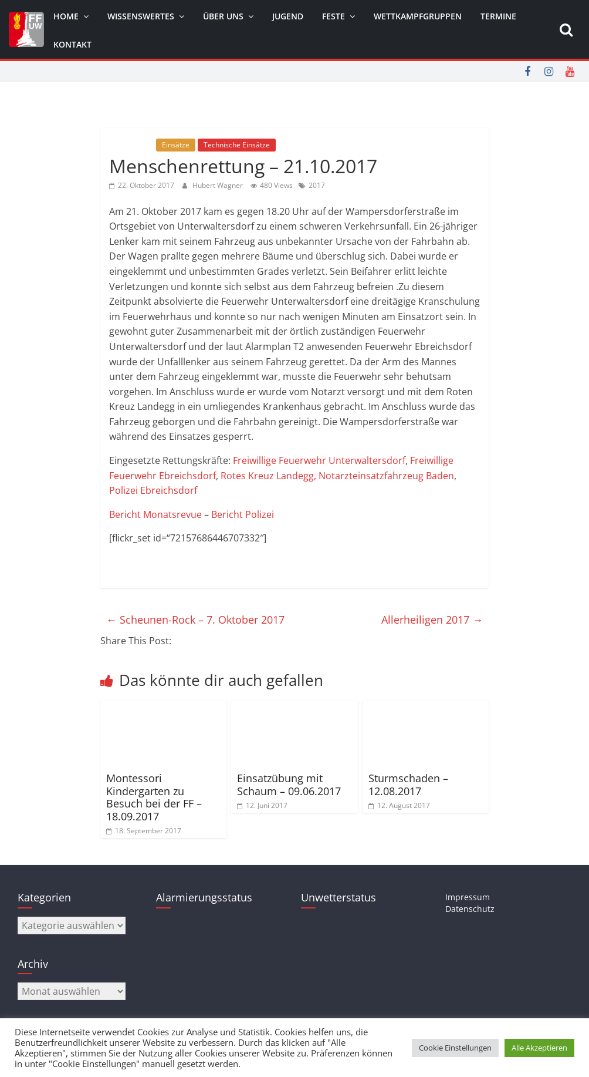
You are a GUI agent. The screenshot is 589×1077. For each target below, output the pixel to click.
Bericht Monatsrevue (155, 514)
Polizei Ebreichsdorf (153, 490)
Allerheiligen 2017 (432, 619)
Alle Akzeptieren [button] (539, 1047)
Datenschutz (470, 908)
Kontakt (72, 44)
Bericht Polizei (242, 514)
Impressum (467, 897)
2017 (317, 185)
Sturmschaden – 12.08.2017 (408, 784)
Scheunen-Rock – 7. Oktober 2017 (195, 619)
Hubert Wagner (218, 185)
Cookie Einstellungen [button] (455, 1047)
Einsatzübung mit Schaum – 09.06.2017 (289, 784)
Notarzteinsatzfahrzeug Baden (386, 475)
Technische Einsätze (237, 145)
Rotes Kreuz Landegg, (268, 475)
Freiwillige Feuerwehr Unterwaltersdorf (318, 460)
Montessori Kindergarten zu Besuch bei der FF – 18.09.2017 (154, 797)
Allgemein (131, 145)
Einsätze (175, 145)
